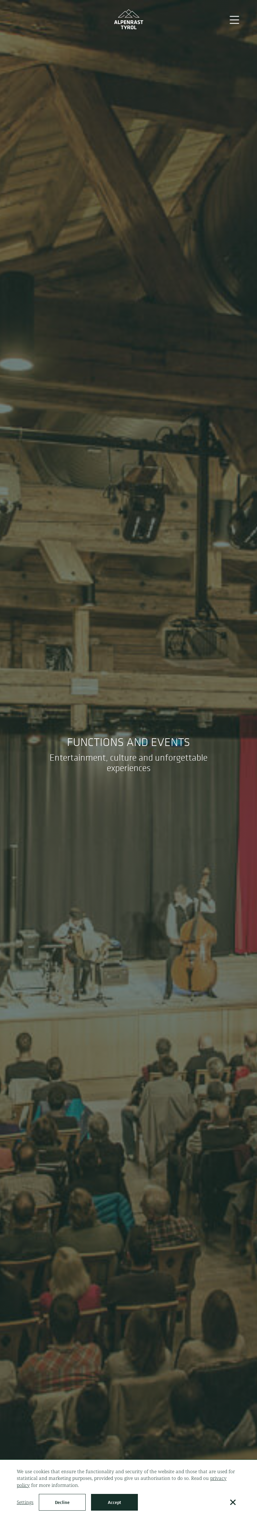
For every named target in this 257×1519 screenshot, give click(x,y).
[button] (233, 1502)
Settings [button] (25, 1502)
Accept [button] (114, 1502)
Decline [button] (62, 1502)
